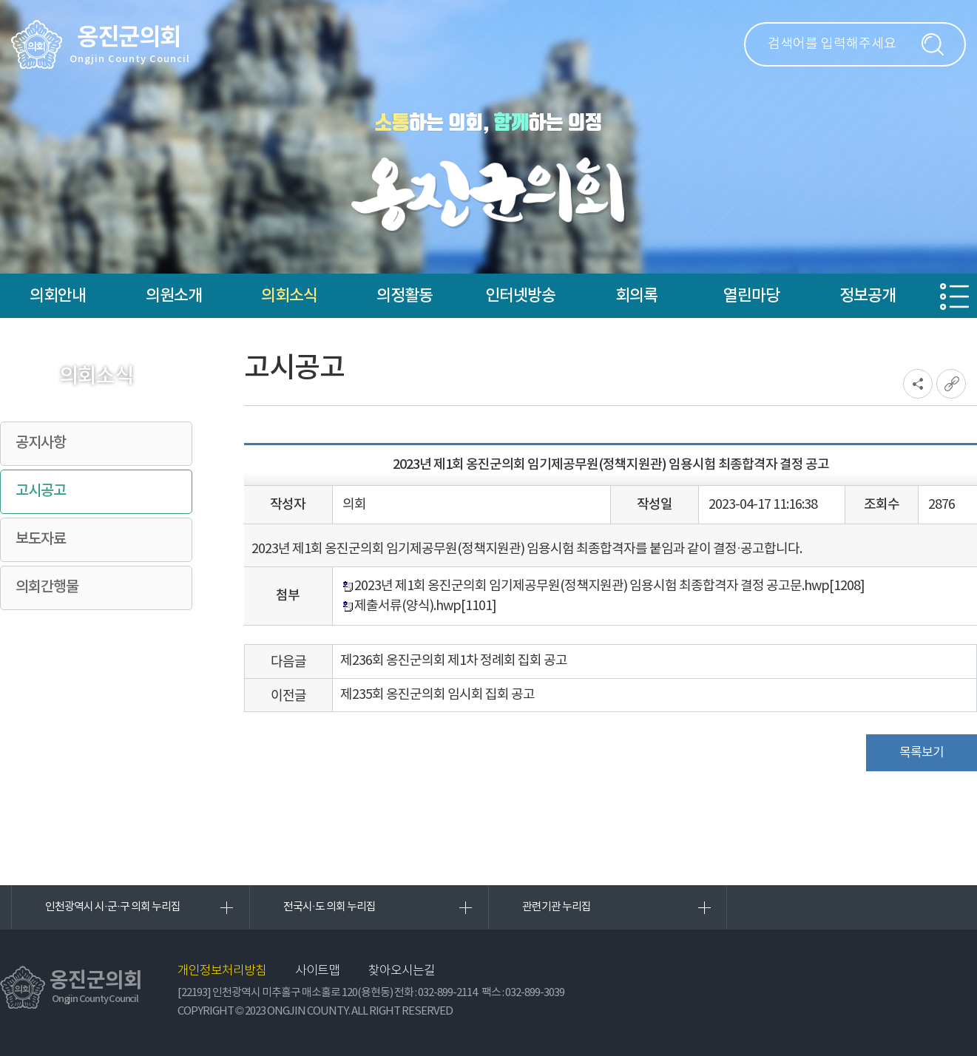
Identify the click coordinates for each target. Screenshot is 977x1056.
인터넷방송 (520, 295)
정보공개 (867, 295)
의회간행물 (47, 587)
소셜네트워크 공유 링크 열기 (918, 384)
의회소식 (289, 295)
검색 (933, 44)
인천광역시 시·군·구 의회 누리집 (112, 907)
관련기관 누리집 (556, 907)
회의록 (636, 295)
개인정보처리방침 (222, 971)
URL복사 (951, 384)
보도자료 (41, 539)
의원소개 (174, 295)
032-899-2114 (447, 992)
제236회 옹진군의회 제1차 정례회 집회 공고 (453, 661)
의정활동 (404, 295)
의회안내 (58, 295)
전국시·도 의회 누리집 (329, 907)
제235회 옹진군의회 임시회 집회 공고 (437, 695)
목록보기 (921, 752)
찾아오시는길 (401, 971)
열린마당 (751, 295)
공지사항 (41, 443)
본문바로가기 (0, 0)
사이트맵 (317, 971)
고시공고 (41, 491)
